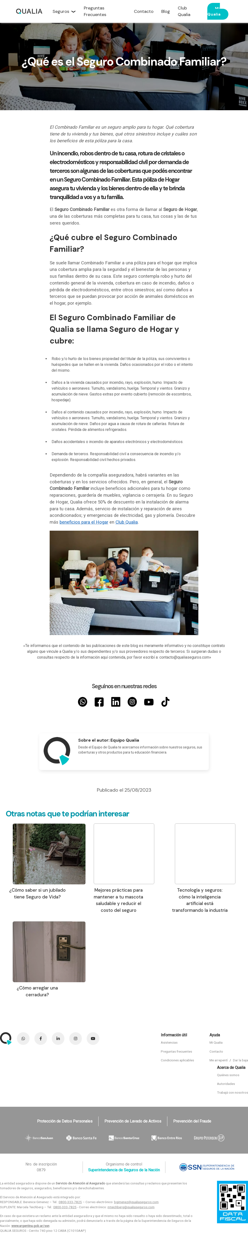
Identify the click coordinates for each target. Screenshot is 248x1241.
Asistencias (169, 1042)
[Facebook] (99, 702)
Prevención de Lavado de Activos (132, 1121)
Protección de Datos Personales (65, 1121)
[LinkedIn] (115, 702)
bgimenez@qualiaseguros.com (136, 1202)
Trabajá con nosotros (232, 1092)
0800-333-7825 (70, 1202)
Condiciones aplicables (177, 1060)
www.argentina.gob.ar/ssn (30, 1226)
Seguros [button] (61, 11)
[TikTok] (165, 702)
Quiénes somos (228, 1075)
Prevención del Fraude (192, 1121)
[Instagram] (132, 702)
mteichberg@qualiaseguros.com (131, 1207)
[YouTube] (148, 702)
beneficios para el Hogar (84, 522)
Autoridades (226, 1084)
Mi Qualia (214, 11)
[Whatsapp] (82, 702)
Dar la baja (240, 1060)
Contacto (216, 1051)
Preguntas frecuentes (176, 1051)
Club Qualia (127, 522)
